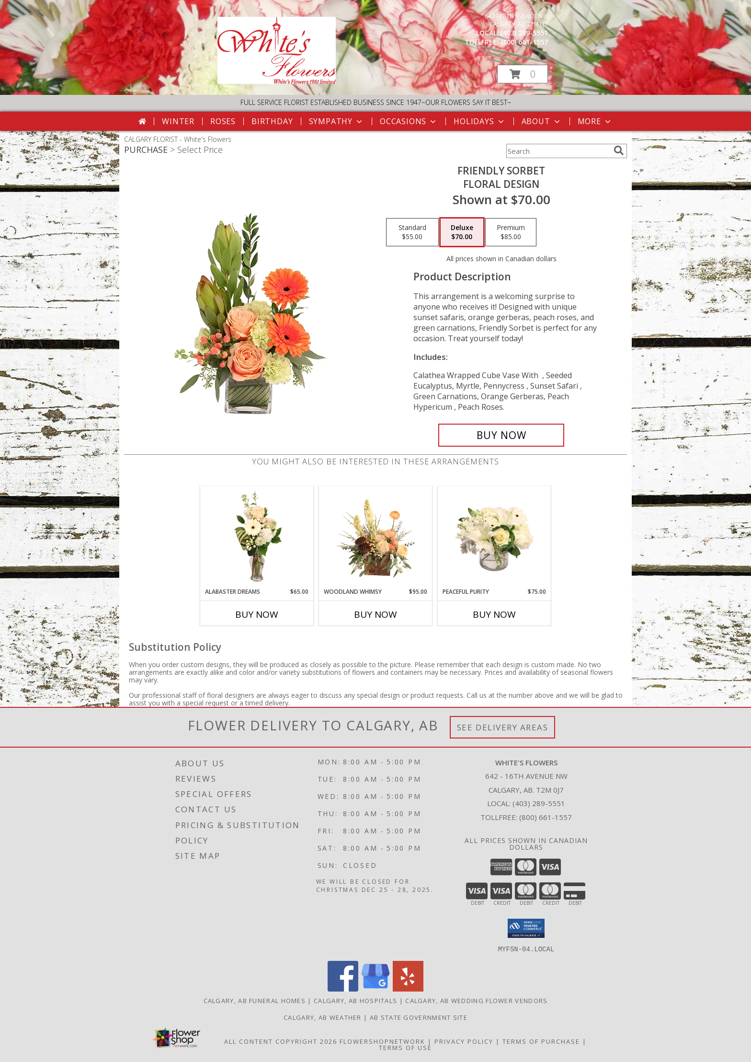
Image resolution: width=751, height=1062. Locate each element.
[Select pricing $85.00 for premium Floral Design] (511, 232)
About (542, 121)
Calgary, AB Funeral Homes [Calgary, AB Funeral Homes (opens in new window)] (255, 1000)
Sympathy (336, 121)
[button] (522, 74)
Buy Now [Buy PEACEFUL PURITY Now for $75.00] (494, 614)
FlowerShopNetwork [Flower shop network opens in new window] (382, 1041)
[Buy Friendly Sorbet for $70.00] (501, 435)
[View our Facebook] (343, 988)
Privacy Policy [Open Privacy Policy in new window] (463, 1041)
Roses (223, 121)
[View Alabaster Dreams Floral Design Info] (257, 536)
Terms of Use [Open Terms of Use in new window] (405, 1047)
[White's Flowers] (276, 81)
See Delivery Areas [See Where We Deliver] (502, 727)
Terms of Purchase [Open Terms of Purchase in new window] (541, 1041)
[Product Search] (558, 151)
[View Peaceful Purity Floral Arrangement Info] (495, 536)
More (595, 121)
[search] (618, 150)
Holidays (479, 121)
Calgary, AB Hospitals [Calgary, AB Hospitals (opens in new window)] (355, 1000)
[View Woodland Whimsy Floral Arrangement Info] (376, 536)
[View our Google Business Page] (375, 988)
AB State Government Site (418, 1017)
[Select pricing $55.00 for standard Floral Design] (412, 232)
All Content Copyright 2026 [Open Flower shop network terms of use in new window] (280, 1041)
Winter (178, 121)
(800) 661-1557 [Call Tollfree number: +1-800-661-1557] (545, 817)
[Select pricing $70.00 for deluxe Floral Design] (462, 232)
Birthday (272, 121)
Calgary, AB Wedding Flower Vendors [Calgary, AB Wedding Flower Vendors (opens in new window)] (476, 1000)
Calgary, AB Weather (323, 1017)
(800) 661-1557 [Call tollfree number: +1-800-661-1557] (524, 41)
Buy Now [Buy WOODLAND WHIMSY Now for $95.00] (375, 614)
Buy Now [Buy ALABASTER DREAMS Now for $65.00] (256, 614)
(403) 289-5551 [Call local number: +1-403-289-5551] (524, 32)
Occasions (409, 121)
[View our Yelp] (408, 988)
